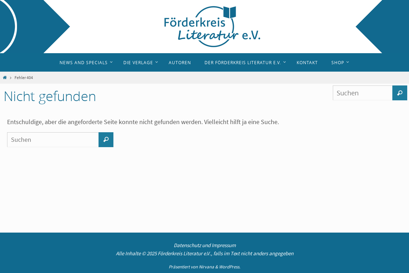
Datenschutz (187, 245)
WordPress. (229, 267)
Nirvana (206, 267)
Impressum (224, 245)
